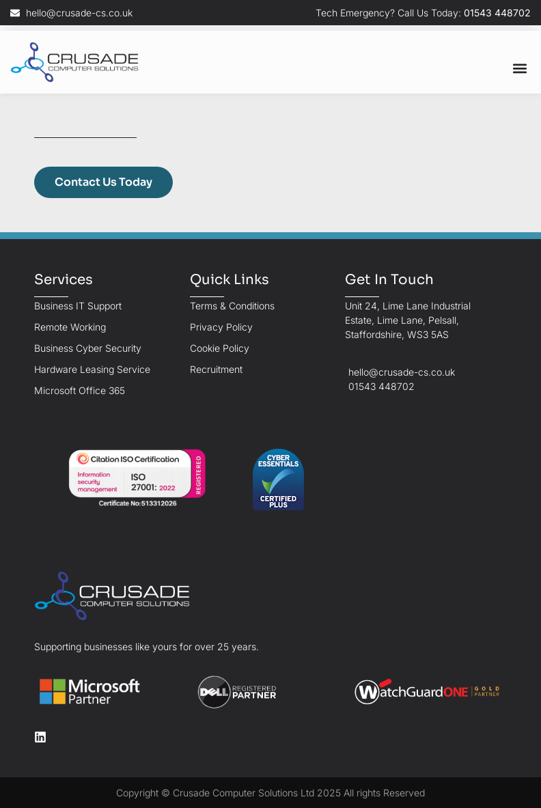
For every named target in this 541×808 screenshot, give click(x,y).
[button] (519, 68)
